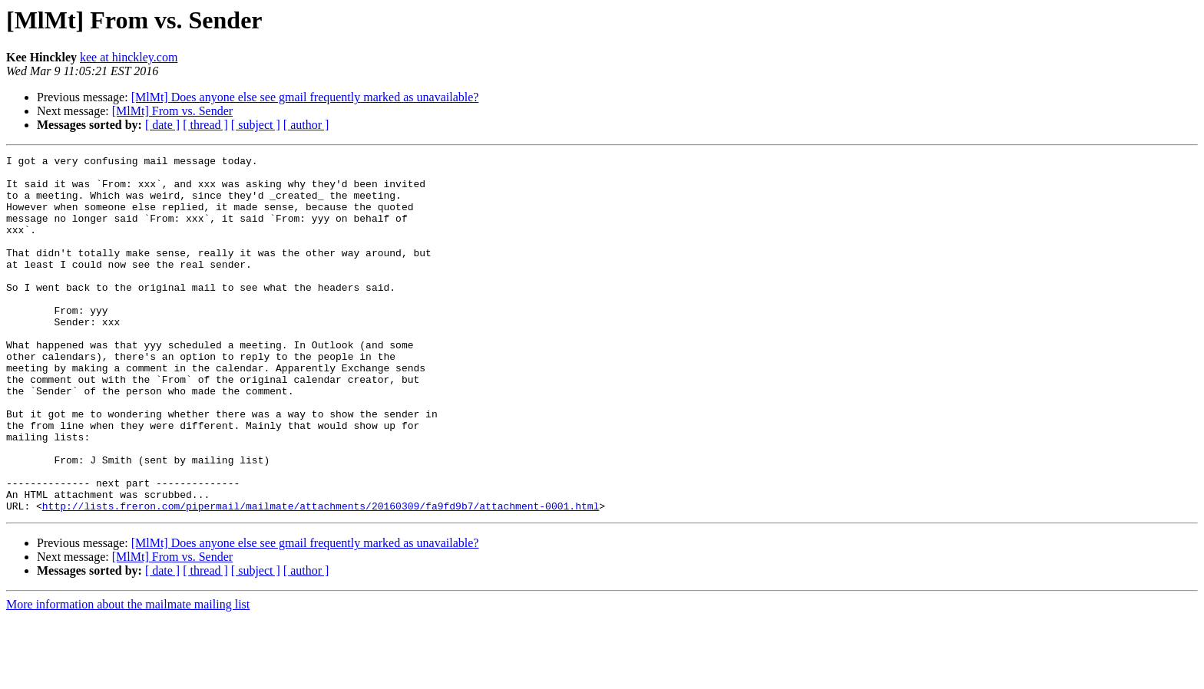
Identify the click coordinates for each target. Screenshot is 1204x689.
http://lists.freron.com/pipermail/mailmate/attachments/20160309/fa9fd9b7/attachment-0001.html (320, 577)
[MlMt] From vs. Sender (172, 110)
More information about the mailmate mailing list (128, 675)
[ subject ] (255, 124)
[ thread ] (205, 124)
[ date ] (162, 124)
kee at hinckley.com (128, 57)
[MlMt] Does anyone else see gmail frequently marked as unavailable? (305, 97)
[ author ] (306, 124)
